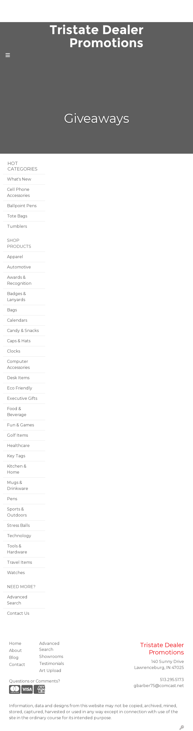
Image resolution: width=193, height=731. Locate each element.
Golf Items (17, 435)
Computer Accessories (18, 364)
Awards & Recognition (19, 280)
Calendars (17, 320)
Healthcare (18, 445)
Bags (12, 310)
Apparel (15, 256)
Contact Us (18, 613)
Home (11, 5)
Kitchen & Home (16, 469)
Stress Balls (18, 525)
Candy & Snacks (23, 330)
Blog (41, 5)
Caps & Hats (18, 341)
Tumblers (17, 226)
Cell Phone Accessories (18, 192)
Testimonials (62, 5)
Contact (38, 16)
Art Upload (16, 16)
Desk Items (18, 377)
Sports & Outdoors (17, 512)
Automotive (19, 267)
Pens (12, 498)
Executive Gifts (22, 398)
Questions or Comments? (34, 681)
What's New (19, 179)
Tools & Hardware (17, 549)
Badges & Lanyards (16, 296)
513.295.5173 (172, 679)
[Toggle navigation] (8, 55)
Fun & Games (20, 425)
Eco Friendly (19, 388)
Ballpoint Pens (21, 205)
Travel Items (19, 562)
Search (123, 5)
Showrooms (51, 656)
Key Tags (16, 456)
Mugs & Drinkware (17, 485)
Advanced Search (17, 600)
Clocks (13, 351)
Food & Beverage (16, 411)
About (27, 5)
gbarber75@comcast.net (159, 685)
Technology (19, 535)
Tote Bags (17, 216)
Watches (16, 572)
